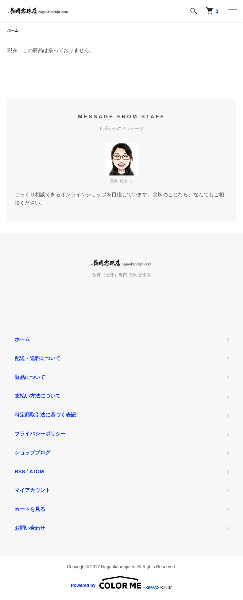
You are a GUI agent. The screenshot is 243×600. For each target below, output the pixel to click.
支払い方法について (38, 396)
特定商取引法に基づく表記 (45, 415)
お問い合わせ (30, 528)
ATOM (36, 471)
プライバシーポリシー (40, 434)
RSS (20, 471)
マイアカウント (32, 490)
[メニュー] (232, 11)
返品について (30, 377)
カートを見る (30, 509)
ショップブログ (32, 452)
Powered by (121, 582)
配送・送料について (38, 358)
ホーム (12, 30)
